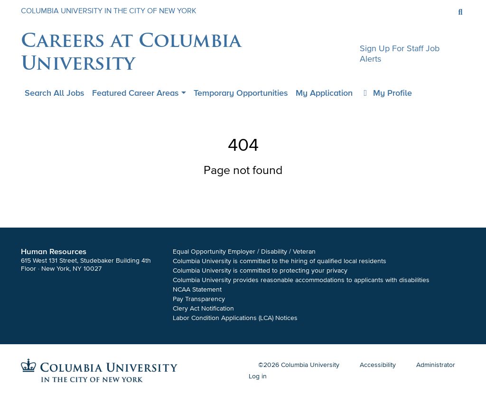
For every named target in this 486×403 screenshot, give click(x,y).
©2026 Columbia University (298, 365)
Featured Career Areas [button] (135, 93)
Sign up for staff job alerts (399, 53)
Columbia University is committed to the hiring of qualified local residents (279, 261)
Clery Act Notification (203, 308)
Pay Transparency (199, 299)
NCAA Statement (197, 289)
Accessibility (378, 365)
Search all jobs (54, 93)
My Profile (386, 93)
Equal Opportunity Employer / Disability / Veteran (244, 251)
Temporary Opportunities (241, 93)
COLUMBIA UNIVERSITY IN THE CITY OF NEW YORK (108, 11)
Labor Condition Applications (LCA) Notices (235, 318)
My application (324, 93)
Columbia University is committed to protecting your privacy (260, 270)
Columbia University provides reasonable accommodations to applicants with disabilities (301, 280)
